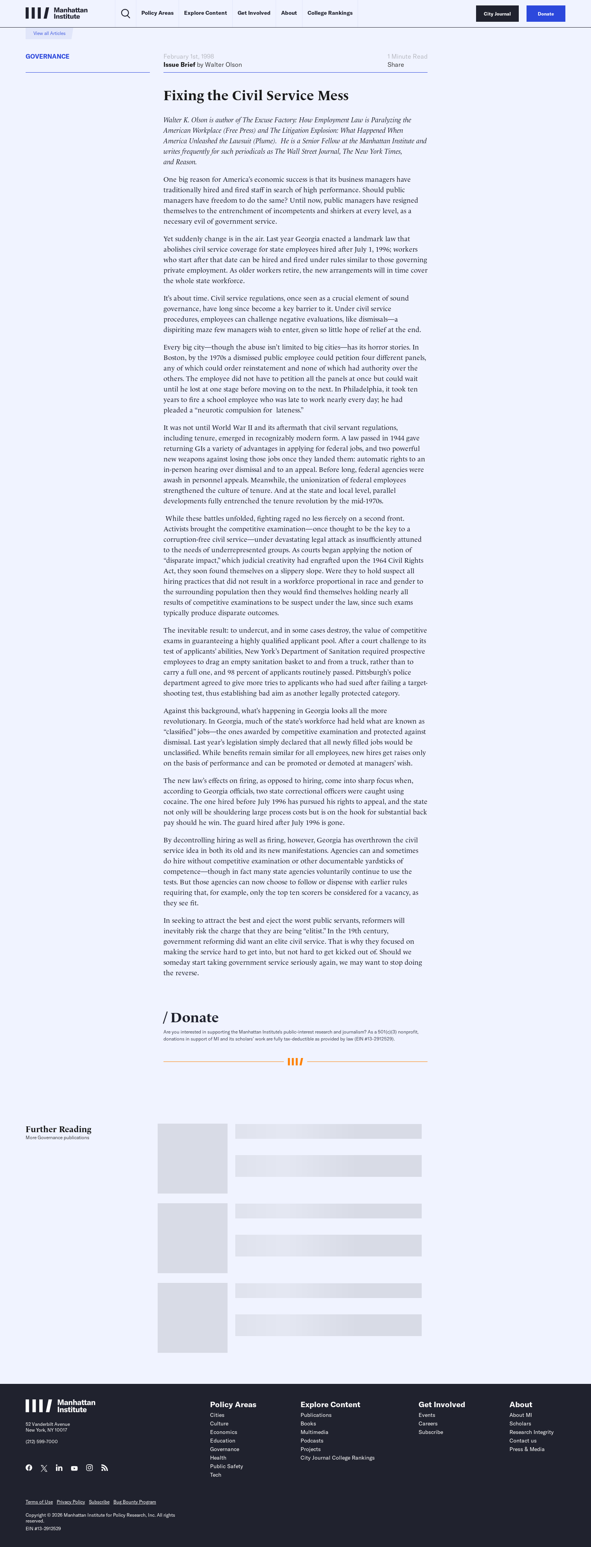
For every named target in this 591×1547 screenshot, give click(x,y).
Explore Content (205, 12)
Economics (223, 1432)
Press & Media (527, 1449)
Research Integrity (531, 1432)
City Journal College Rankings (338, 1457)
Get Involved (254, 12)
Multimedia (315, 1432)
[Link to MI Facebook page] (29, 1469)
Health (218, 1457)
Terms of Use (39, 1502)
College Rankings (330, 12)
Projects (311, 1449)
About (289, 12)
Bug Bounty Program (134, 1502)
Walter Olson (223, 64)
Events (427, 1414)
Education (222, 1440)
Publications (316, 1414)
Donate (194, 1016)
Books (308, 1423)
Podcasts (312, 1440)
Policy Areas (157, 12)
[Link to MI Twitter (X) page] (44, 1469)
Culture (219, 1423)
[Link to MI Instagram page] (89, 1470)
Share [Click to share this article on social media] (396, 64)
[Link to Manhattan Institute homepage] (61, 1410)
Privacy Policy (71, 1502)
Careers (428, 1423)
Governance (48, 56)
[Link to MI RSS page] (104, 1469)
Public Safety (226, 1466)
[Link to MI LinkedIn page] (59, 1469)
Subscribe (431, 1432)
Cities (217, 1414)
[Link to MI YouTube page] (74, 1469)
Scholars (520, 1423)
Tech (215, 1474)
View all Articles (49, 33)
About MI (520, 1414)
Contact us (523, 1440)
